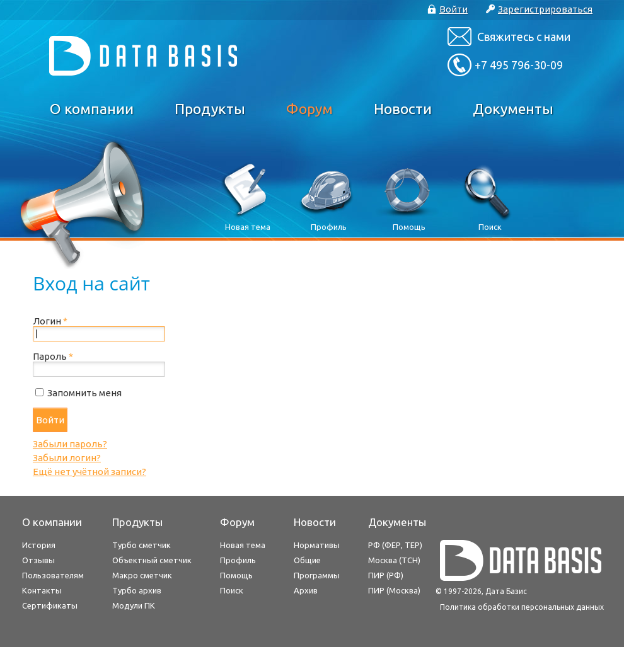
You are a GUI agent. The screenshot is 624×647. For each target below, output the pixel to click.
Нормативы (317, 545)
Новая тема (242, 545)
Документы (513, 109)
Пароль (53, 356)
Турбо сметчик (141, 545)
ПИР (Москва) (394, 590)
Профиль (238, 560)
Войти (50, 420)
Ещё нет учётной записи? (89, 471)
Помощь (236, 575)
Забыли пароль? (70, 443)
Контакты (42, 590)
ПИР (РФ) (385, 575)
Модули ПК (133, 605)
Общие (307, 560)
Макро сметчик (142, 575)
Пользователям (53, 575)
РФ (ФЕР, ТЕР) (395, 545)
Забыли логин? (67, 457)
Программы (317, 575)
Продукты (210, 109)
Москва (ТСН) (394, 560)
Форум (309, 109)
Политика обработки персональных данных (522, 607)
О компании (92, 109)
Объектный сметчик (152, 560)
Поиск (231, 590)
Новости (403, 109)
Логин (50, 321)
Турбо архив (136, 590)
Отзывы (38, 560)
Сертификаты (50, 605)
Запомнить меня (84, 392)
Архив (306, 590)
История (38, 545)
